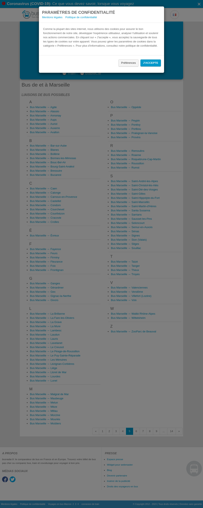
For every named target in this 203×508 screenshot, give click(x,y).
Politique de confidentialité (81, 17)
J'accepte (150, 62)
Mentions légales (52, 17)
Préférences (128, 62)
